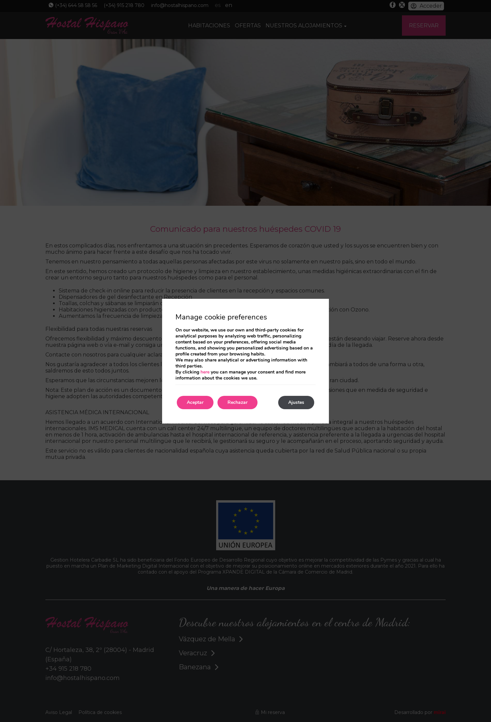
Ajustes (296, 402)
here (204, 372)
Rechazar (237, 402)
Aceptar (195, 402)
